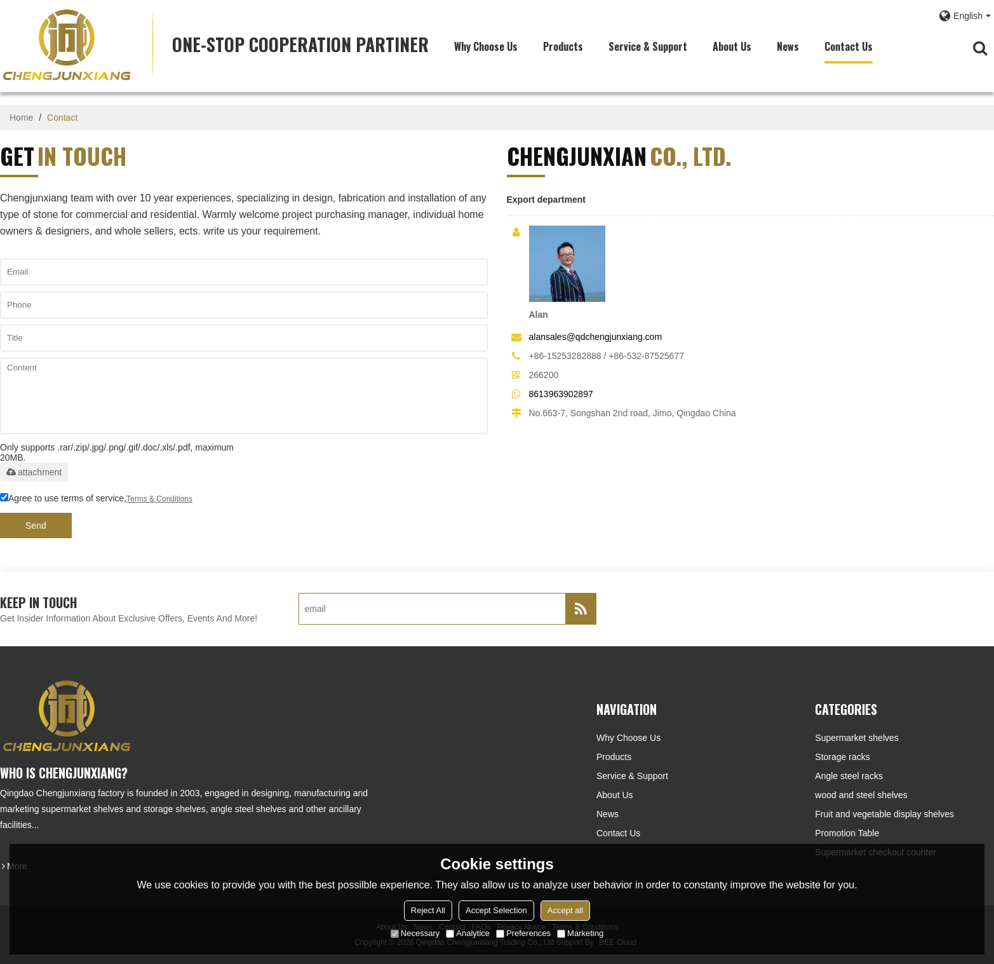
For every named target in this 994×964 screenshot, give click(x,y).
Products (563, 46)
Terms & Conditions (159, 498)
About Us (732, 46)
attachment (34, 472)
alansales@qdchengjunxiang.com (595, 337)
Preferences (523, 933)
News (788, 46)
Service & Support (647, 46)
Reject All (428, 910)
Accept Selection (496, 910)
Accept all (565, 910)
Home (21, 117)
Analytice (468, 933)
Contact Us (848, 46)
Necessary (415, 933)
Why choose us (486, 46)
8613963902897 (561, 394)
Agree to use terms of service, (96, 498)
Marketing (580, 933)
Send (35, 525)
